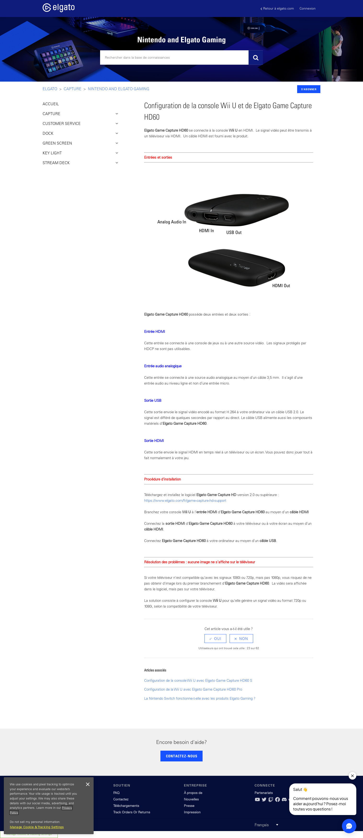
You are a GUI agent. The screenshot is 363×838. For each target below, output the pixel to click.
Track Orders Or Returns (131, 812)
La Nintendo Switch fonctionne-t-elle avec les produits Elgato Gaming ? (199, 698)
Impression (192, 812)
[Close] (87, 784)
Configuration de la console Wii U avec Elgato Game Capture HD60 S (198, 680)
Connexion (308, 8)
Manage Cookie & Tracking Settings (37, 827)
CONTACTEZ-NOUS (181, 756)
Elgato (50, 88)
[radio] (215, 638)
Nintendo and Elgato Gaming (118, 88)
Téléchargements (126, 806)
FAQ (116, 793)
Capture (72, 88)
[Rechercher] (181, 57)
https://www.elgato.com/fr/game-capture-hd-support (185, 500)
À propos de (193, 793)
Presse (189, 806)
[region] (49, 805)
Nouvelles (191, 799)
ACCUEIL (51, 103)
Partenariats (264, 793)
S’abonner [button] (309, 89)
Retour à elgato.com (277, 8)
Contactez (120, 799)
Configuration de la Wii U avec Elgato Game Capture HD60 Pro (193, 689)
